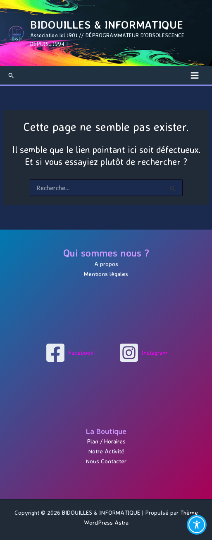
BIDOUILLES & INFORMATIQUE (106, 24)
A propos (106, 264)
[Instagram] (143, 352)
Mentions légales (106, 274)
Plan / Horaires (106, 441)
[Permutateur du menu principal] (195, 75)
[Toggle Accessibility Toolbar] (197, 525)
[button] (11, 75)
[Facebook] (69, 352)
